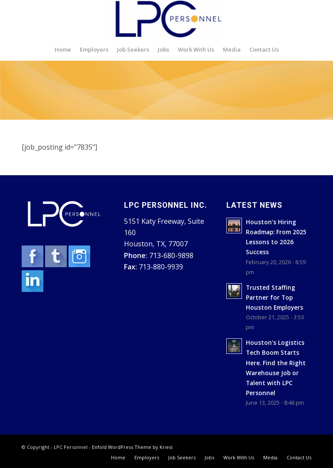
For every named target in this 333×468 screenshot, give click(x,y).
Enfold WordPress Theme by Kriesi (132, 447)
